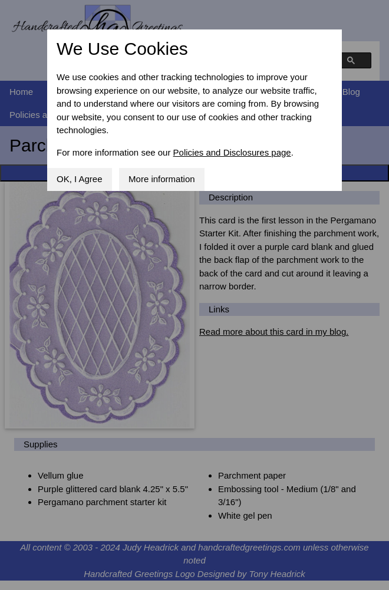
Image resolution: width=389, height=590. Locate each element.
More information (161, 179)
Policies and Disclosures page (232, 152)
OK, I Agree (80, 179)
